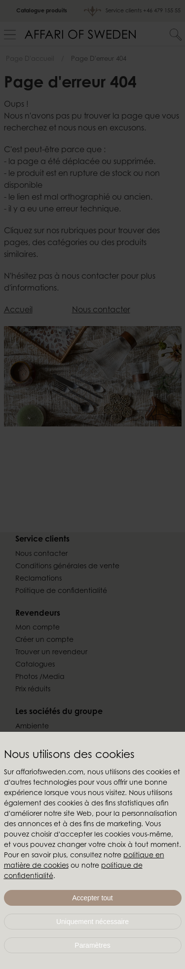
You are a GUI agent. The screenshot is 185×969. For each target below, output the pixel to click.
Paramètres (92, 945)
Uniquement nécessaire (92, 922)
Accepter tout (92, 898)
